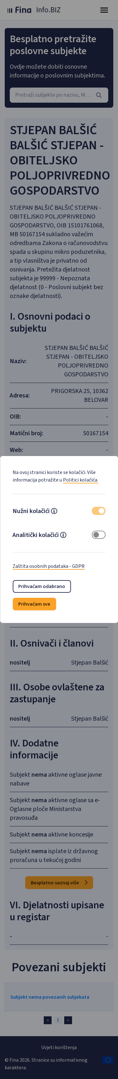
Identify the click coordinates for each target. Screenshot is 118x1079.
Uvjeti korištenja (59, 1047)
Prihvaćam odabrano (41, 586)
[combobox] (59, 95)
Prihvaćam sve (34, 604)
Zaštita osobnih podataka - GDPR (49, 566)
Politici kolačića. (80, 480)
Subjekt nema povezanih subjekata (49, 997)
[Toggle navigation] (104, 10)
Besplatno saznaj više (59, 882)
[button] (54, 512)
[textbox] (59, 95)
